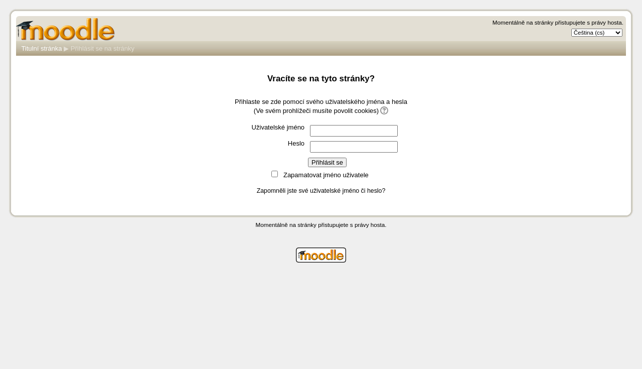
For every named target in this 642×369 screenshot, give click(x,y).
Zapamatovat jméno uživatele (326, 175)
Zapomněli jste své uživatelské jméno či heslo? (321, 190)
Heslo (296, 143)
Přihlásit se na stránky (102, 48)
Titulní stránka (41, 48)
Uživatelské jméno (278, 127)
